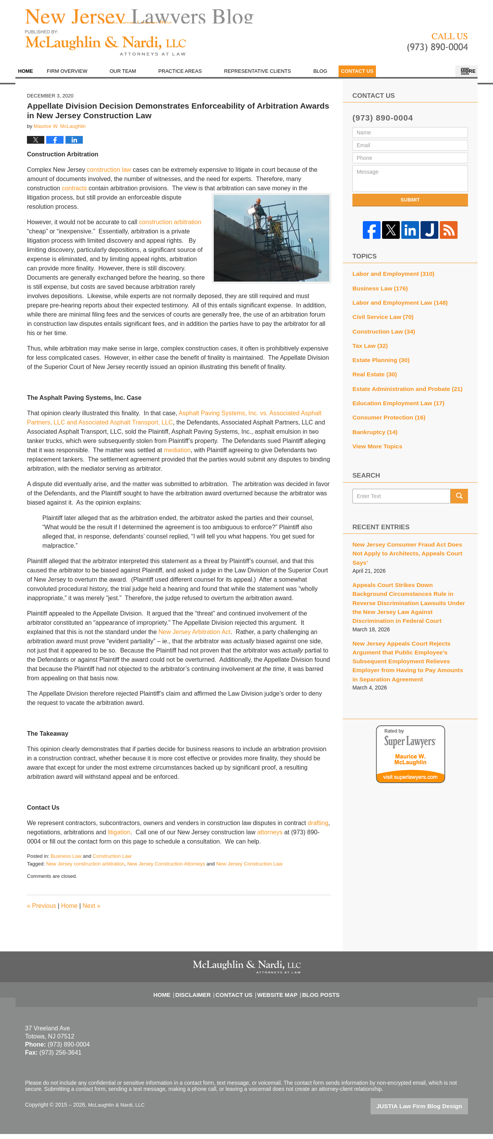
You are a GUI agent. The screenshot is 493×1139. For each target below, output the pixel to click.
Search (459, 489)
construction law (109, 175)
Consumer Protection (385, 413)
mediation (177, 456)
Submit (410, 205)
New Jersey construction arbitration (85, 869)
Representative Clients (274, 77)
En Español (382, 77)
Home (34, 77)
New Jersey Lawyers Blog (105, 49)
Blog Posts (315, 995)
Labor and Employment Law (395, 305)
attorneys (270, 838)
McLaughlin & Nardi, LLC (118, 1111)
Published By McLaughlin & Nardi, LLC (437, 48)
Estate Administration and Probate (402, 386)
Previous (41, 911)
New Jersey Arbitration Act (195, 637)
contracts (74, 194)
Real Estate (372, 373)
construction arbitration (170, 228)
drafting (318, 828)
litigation (119, 838)
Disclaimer (200, 995)
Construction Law (112, 862)
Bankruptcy (372, 427)
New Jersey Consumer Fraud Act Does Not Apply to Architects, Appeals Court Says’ (407, 542)
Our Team (140, 77)
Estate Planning (378, 359)
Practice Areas (197, 77)
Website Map (276, 995)
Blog (337, 77)
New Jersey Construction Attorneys (166, 869)
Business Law (65, 862)
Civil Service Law (379, 319)
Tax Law (368, 346)
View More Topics (374, 440)
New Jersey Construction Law (249, 869)
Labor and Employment (389, 278)
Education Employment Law (394, 400)
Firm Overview (84, 77)
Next (91, 911)
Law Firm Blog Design (431, 1112)
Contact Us (437, 77)
